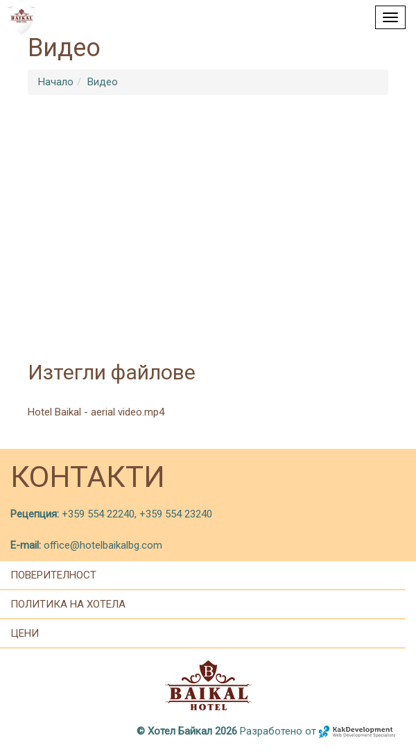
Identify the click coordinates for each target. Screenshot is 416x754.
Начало (55, 82)
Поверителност (53, 575)
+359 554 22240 (97, 514)
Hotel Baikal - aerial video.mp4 (96, 412)
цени (24, 633)
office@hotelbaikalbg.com (103, 545)
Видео (102, 82)
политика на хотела (67, 604)
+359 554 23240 (175, 514)
